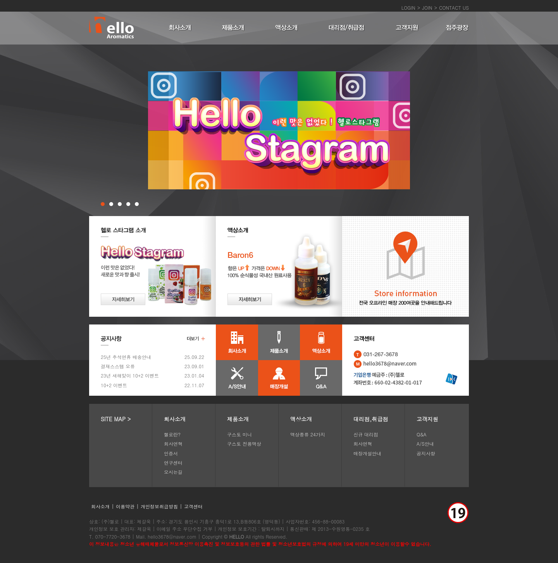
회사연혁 (173, 443)
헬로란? (172, 434)
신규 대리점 (365, 434)
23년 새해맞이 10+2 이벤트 (130, 375)
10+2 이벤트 (114, 385)
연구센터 (173, 462)
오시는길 (173, 472)
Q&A (422, 434)
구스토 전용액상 (244, 443)
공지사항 (426, 453)
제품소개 (238, 419)
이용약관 (125, 506)
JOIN (427, 7)
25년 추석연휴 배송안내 (126, 357)
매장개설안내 (367, 453)
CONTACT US (454, 7)
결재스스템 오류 (118, 366)
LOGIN (408, 7)
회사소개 (175, 419)
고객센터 (193, 506)
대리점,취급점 (370, 419)
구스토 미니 (239, 434)
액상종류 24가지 (307, 434)
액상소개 (301, 419)
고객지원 (427, 419)
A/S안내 (425, 443)
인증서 (171, 453)
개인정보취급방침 (159, 506)
